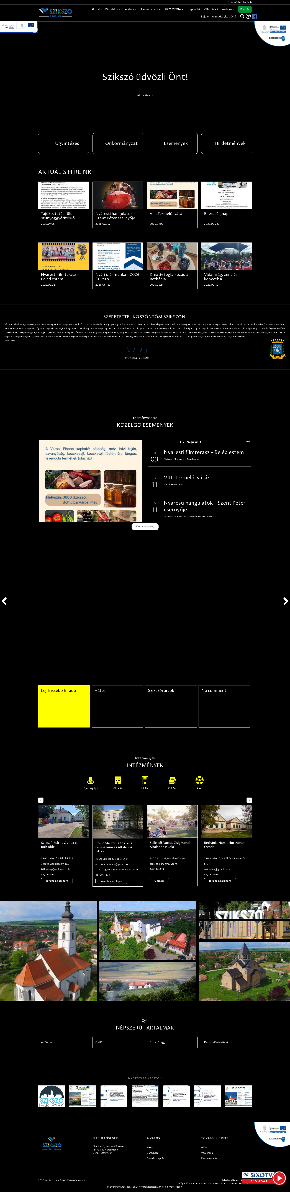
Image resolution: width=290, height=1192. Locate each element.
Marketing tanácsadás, (119, 1186)
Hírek (150, 1147)
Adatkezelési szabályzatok (236, 1180)
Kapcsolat (194, 9)
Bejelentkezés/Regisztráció (218, 17)
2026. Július (190, 442)
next (286, 601)
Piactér (244, 9)
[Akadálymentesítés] (248, 16)
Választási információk (220, 9)
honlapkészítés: (147, 1186)
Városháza (113, 9)
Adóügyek (47, 1042)
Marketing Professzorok (169, 1186)
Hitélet (145, 782)
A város (131, 9)
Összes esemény (145, 526)
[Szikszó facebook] (251, 17)
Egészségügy (90, 782)
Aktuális (96, 9)
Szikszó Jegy (157, 1042)
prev (4, 601)
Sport (199, 782)
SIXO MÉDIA (174, 9)
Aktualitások (145, 95)
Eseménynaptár (151, 9)
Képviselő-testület (216, 1042)
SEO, (135, 1186)
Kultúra (172, 782)
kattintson (106, 1153)
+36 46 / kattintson (107, 1149)
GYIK (98, 1042)
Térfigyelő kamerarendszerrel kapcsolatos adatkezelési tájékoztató (213, 1183)
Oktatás (117, 782)
